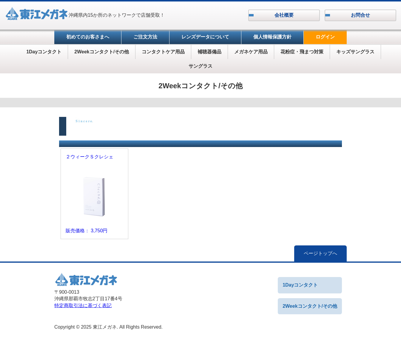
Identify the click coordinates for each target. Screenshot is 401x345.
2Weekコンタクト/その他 (101, 51)
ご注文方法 (145, 36)
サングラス (200, 66)
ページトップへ (320, 253)
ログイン (325, 36)
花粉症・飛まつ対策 (301, 51)
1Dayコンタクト (43, 51)
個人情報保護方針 (272, 36)
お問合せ (360, 15)
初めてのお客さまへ (87, 36)
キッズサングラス (355, 51)
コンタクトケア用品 (163, 51)
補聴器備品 (209, 51)
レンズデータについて (205, 36)
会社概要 (284, 15)
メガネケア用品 (251, 51)
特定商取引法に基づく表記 (83, 305)
